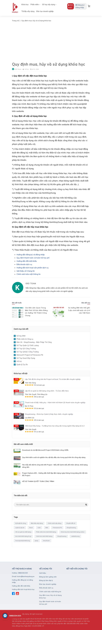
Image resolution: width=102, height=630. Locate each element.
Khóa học (25, 4)
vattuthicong (75, 536)
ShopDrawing (71, 527)
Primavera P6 (57, 527)
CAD (39, 527)
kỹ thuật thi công (20, 523)
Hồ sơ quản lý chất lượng (23, 532)
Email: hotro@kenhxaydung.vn (23, 576)
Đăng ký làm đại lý (46, 580)
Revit (31, 527)
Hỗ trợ (27, 69)
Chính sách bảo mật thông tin (29, 274)
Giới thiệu (42, 573)
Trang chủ (15, 21)
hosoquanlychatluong (22, 540)
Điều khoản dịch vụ (24, 264)
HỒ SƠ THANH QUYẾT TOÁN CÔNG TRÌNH (38, 481)
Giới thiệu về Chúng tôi (26, 271)
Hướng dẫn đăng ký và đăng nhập (31, 254)
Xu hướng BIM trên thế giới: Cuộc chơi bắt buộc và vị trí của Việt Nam (79, 310)
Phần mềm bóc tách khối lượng (46, 532)
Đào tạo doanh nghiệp (45, 11)
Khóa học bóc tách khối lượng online (72, 532)
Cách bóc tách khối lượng (44, 536)
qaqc (36, 540)
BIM (47, 527)
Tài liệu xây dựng (27, 11)
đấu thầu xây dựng (37, 523)
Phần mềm (35, 4)
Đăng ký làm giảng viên (48, 577)
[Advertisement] (51, 39)
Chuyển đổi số (70, 523)
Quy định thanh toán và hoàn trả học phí (33, 258)
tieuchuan (46, 540)
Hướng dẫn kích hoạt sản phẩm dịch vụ (32, 267)
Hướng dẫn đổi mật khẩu (27, 261)
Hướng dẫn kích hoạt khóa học (23, 589)
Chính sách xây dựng (54, 523)
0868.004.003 (15, 616)
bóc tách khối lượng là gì (23, 536)
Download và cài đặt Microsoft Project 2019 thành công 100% (45, 450)
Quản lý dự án (19, 527)
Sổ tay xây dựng (49, 4)
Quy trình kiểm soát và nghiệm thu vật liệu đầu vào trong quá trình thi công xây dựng (53, 457)
